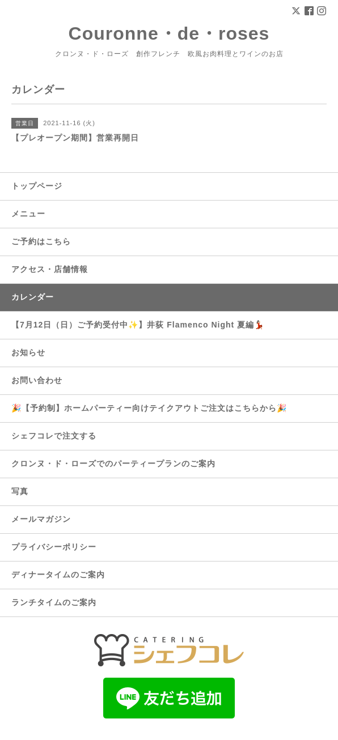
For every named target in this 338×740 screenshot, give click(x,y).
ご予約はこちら (41, 241)
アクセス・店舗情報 (49, 269)
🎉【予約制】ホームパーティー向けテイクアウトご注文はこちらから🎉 (149, 407)
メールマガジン (41, 519)
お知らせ (28, 352)
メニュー (28, 213)
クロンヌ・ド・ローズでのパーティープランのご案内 (113, 463)
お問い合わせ (36, 380)
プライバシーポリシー (53, 546)
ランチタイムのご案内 (53, 602)
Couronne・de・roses (169, 33)
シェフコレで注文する (53, 435)
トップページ (36, 185)
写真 (19, 491)
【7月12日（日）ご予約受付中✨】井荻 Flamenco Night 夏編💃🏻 (137, 324)
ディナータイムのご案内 (58, 574)
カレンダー (32, 296)
